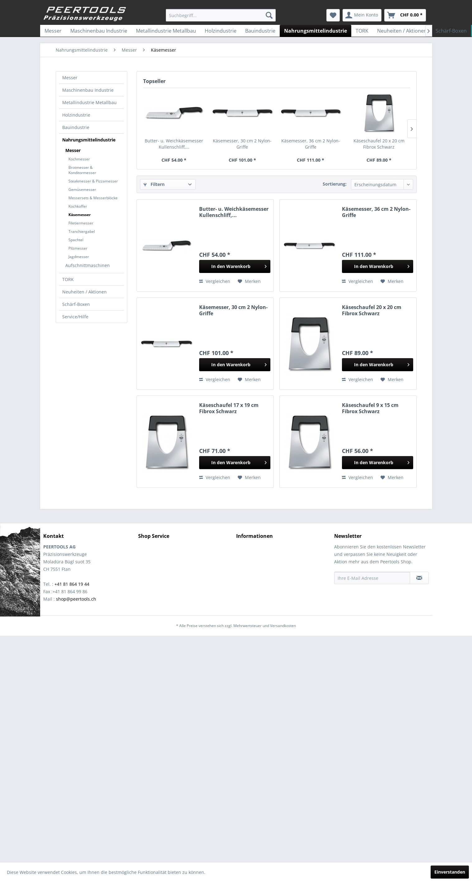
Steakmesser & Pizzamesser (93, 181)
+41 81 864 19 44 (71, 584)
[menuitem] (221, 15)
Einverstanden (449, 872)
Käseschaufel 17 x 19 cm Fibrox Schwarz (229, 408)
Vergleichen (214, 281)
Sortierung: (335, 184)
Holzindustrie (76, 115)
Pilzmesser (77, 248)
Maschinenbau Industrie (88, 90)
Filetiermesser (80, 223)
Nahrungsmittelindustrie (88, 140)
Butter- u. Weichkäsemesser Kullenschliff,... (174, 144)
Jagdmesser (78, 256)
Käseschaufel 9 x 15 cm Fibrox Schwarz (370, 408)
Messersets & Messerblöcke (93, 198)
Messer (69, 78)
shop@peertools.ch (76, 599)
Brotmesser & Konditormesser (82, 170)
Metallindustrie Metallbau (89, 102)
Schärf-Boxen (76, 304)
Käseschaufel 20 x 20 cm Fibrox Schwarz (378, 144)
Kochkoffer (77, 206)
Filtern (154, 184)
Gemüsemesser (82, 189)
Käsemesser (79, 214)
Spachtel (75, 239)
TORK (68, 279)
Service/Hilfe (75, 317)
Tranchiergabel (81, 231)
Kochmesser (79, 159)
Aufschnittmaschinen (87, 265)
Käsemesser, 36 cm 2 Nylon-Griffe (310, 144)
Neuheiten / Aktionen (84, 292)
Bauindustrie (75, 127)
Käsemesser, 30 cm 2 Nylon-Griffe (242, 144)
